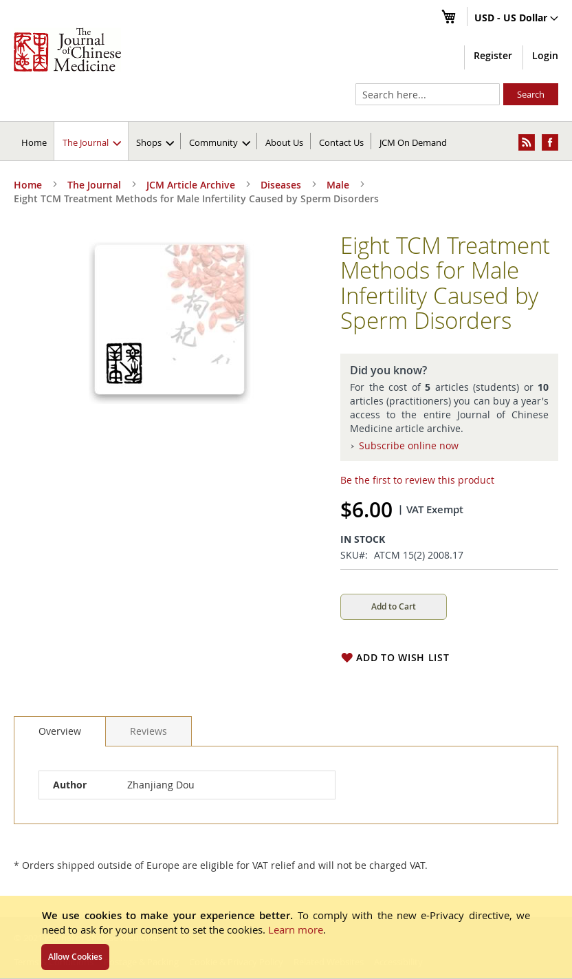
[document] (286, 937)
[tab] (60, 731)
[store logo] (67, 50)
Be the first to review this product (417, 479)
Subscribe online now (409, 445)
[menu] (286, 141)
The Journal (94, 184)
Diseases (281, 184)
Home (34, 142)
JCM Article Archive (190, 184)
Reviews (148, 731)
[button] (516, 18)
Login (545, 55)
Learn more (295, 929)
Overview (59, 731)
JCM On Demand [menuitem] (413, 142)
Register (493, 55)
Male (338, 184)
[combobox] (427, 94)
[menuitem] (92, 141)
